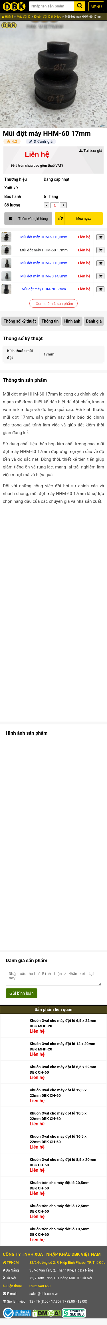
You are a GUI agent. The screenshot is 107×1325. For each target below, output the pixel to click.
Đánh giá (94, 321)
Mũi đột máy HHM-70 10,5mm (43, 263)
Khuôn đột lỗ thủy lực (47, 16)
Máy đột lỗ (23, 16)
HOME (7, 16)
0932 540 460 (40, 1289)
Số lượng (12, 205)
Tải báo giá (90, 150)
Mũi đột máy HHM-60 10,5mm (43, 237)
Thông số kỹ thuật (20, 321)
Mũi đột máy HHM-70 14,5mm (43, 276)
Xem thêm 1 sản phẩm (54, 303)
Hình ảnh (72, 321)
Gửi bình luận (21, 996)
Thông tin (50, 321)
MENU (96, 7)
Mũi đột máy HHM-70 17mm (44, 289)
